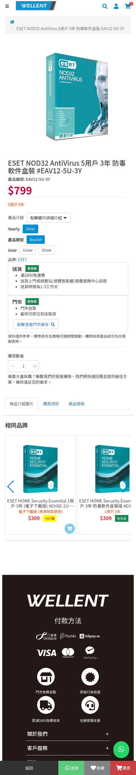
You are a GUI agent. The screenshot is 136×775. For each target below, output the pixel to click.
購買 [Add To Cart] (123, 768)
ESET (22, 259)
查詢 (71, 768)
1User (28, 250)
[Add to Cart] (70, 528)
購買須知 (51, 403)
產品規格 (76, 403)
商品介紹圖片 (21, 403)
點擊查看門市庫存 (36, 324)
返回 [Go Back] (29, 768)
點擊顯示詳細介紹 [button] (48, 218)
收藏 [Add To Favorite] (97, 768)
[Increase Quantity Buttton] (35, 366)
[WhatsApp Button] (121, 749)
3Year (30, 228)
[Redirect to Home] (12, 21)
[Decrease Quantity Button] (12, 366)
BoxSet (36, 239)
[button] (10, 486)
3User (47, 250)
